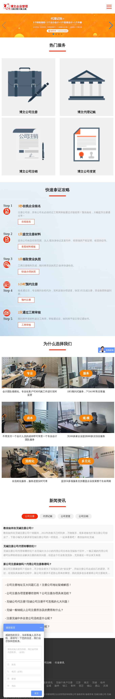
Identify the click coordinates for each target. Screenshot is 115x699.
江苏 (78, 682)
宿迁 (81, 685)
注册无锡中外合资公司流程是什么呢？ (30, 618)
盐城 (48, 685)
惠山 (97, 685)
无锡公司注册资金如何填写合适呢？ (28, 626)
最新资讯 (48, 682)
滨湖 (105, 685)
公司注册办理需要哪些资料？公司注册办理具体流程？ (39, 593)
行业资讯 (59, 662)
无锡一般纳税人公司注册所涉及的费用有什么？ (35, 610)
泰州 (73, 685)
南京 (86, 682)
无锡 (94, 682)
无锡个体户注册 (64, 682)
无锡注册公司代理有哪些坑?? (19, 546)
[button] (111, 25)
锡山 (89, 685)
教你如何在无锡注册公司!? (18, 528)
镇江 (65, 685)
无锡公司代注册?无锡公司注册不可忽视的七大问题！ (38, 601)
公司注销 (46, 662)
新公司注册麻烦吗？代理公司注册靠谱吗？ (27, 564)
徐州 (102, 682)
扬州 (56, 685)
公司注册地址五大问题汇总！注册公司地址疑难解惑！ (39, 584)
